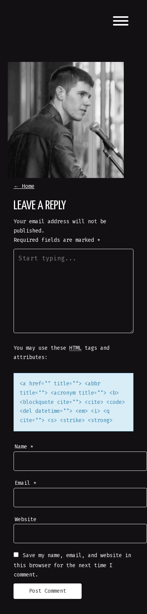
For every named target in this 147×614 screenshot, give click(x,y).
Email (25, 483)
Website (25, 519)
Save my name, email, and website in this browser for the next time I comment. (72, 565)
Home (24, 186)
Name (24, 446)
